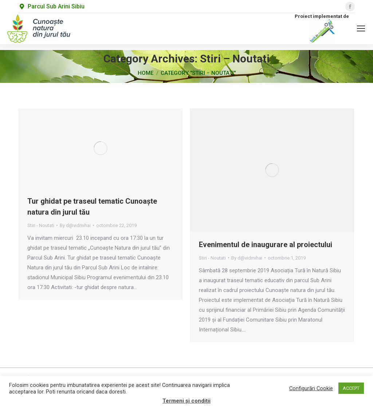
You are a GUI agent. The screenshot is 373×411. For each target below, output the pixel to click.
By (75, 225)
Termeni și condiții (186, 400)
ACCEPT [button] (351, 388)
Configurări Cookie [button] (311, 388)
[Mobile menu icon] (361, 28)
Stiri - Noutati (40, 225)
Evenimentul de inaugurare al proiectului (265, 244)
